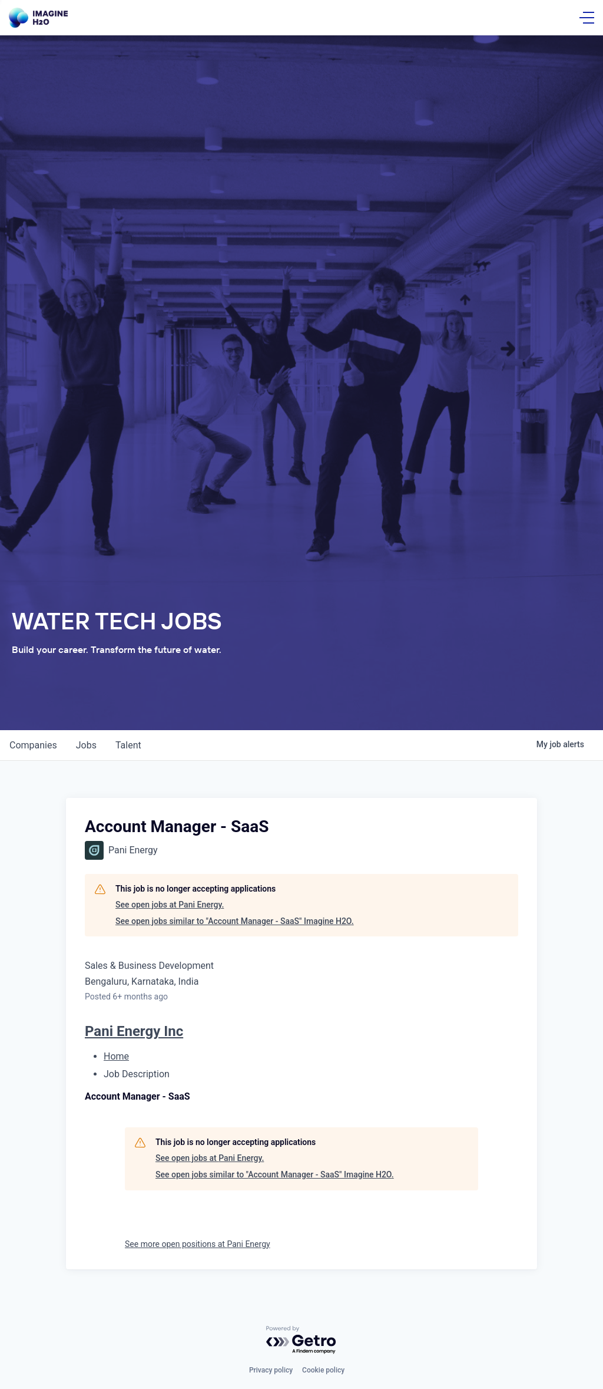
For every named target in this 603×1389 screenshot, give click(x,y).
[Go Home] (38, 18)
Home (116, 1056)
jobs (86, 745)
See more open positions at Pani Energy (197, 1244)
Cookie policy (323, 1370)
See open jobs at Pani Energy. (169, 904)
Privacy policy (271, 1370)
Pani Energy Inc (134, 1031)
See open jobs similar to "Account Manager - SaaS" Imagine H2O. (234, 921)
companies (33, 745)
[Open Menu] (586, 18)
